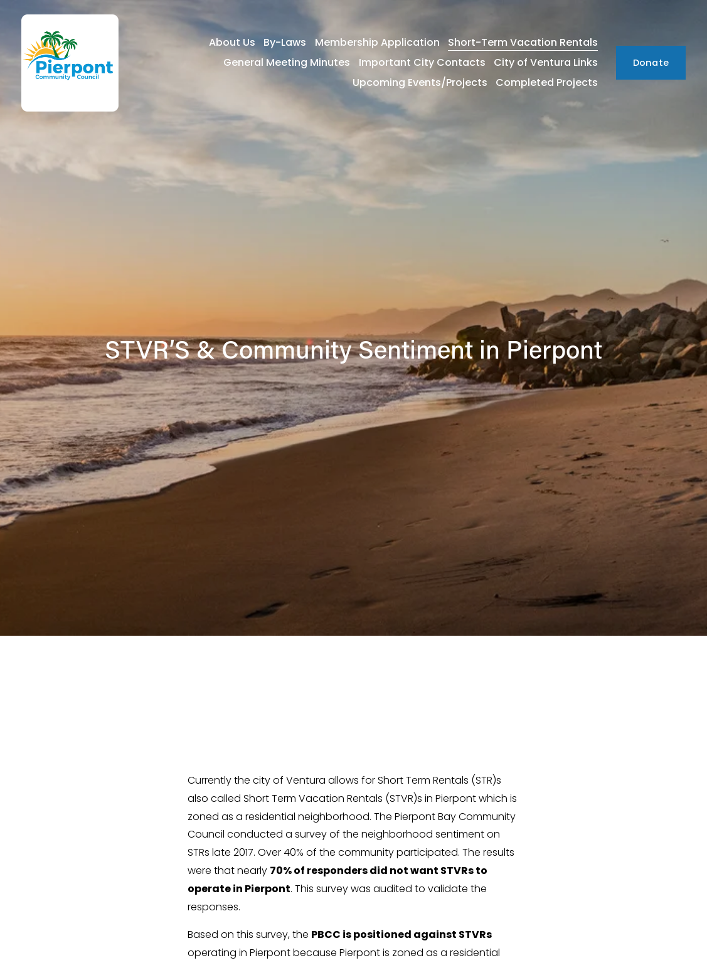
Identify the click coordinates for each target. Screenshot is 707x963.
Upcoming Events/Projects (420, 82)
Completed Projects (547, 82)
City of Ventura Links (546, 62)
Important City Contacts (422, 62)
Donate (651, 62)
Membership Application (377, 42)
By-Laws (284, 42)
